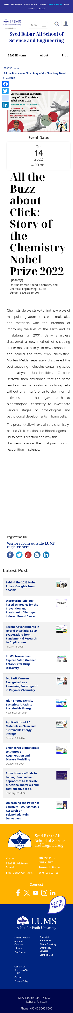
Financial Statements (45, 939)
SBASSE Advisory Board (17, 865)
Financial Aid (30, 4)
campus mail (46, 954)
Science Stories (48, 872)
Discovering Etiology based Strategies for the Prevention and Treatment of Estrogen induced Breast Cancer (22, 608)
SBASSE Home (17, 55)
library (18, 948)
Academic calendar (19, 943)
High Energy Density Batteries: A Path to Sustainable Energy (19, 704)
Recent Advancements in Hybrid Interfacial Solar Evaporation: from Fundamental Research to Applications (22, 634)
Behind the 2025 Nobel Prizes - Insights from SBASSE (21, 586)
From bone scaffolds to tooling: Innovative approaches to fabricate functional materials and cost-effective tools (22, 781)
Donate (42, 4)
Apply (6, 4)
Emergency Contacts (19, 872)
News (66, 4)
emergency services (45, 949)
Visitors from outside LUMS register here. (31, 545)
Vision (10, 858)
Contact (41, 8)
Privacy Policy (21, 981)
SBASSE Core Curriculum (47, 860)
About (44, 55)
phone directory (48, 944)
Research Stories (50, 867)
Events (31, 8)
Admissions (16, 4)
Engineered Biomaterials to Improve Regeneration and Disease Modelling (22, 753)
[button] (56, 23)
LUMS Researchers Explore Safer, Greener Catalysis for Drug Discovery (21, 662)
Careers (18, 977)
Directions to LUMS (21, 972)
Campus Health (55, 4)
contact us (19, 966)
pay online (20, 951)
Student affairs (22, 937)
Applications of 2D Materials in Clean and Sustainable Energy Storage (21, 728)
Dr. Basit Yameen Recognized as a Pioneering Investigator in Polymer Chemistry (22, 684)
